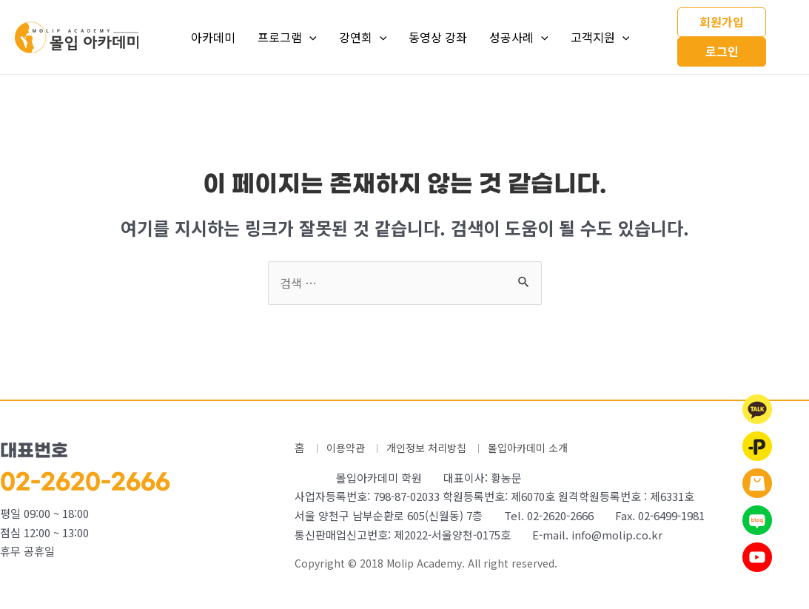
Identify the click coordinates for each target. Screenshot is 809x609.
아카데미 (213, 37)
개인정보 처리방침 (432, 447)
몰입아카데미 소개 (540, 447)
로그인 (722, 51)
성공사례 (518, 37)
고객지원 (600, 37)
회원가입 (721, 21)
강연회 (363, 37)
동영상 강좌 (438, 37)
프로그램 (287, 37)
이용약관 (347, 447)
